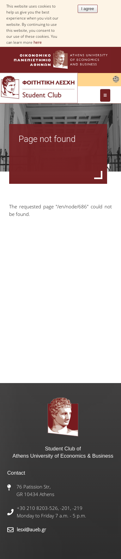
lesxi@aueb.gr (31, 529)
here (37, 42)
